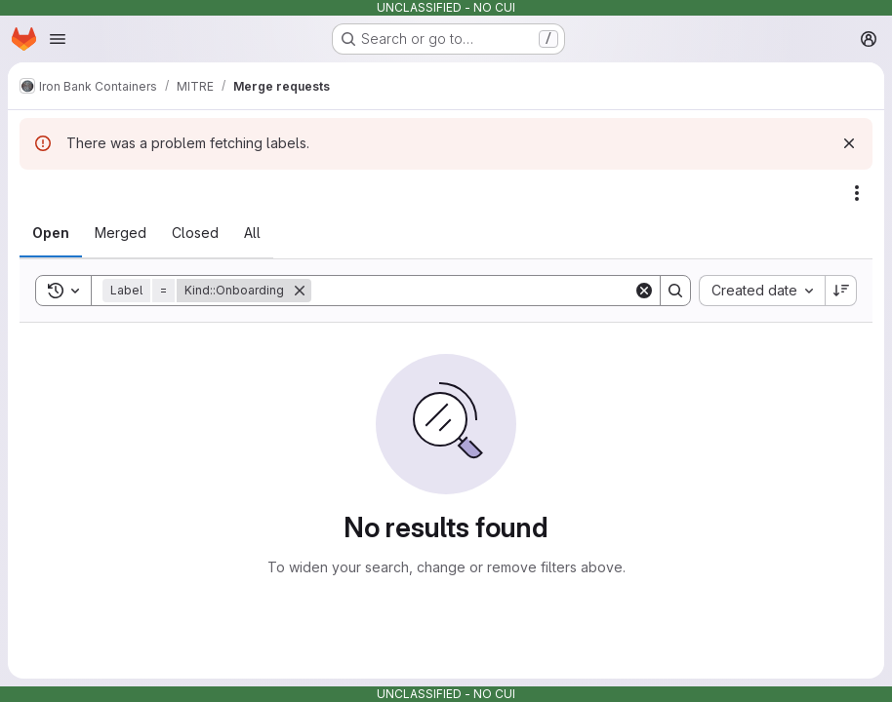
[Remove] (299, 290)
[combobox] (762, 290)
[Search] (472, 290)
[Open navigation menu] (57, 39)
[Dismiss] (849, 143)
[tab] (51, 233)
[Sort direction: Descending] (841, 290)
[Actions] (856, 193)
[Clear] (644, 290)
